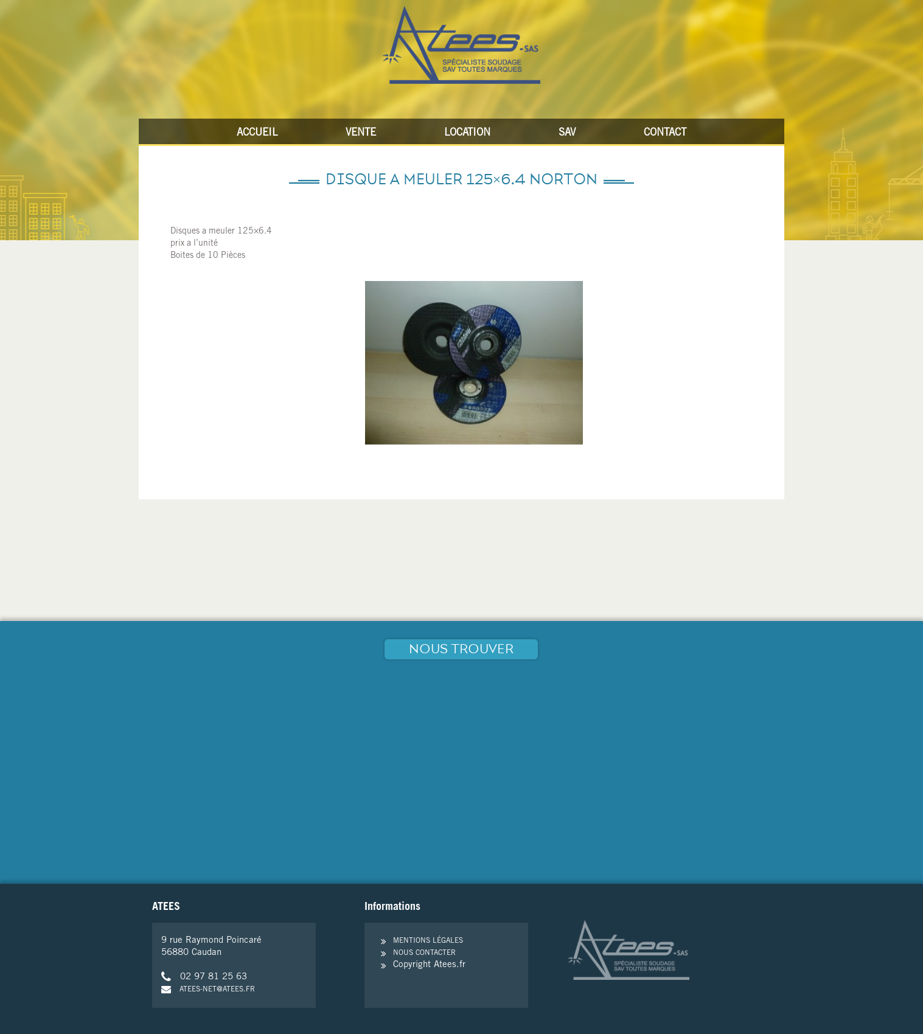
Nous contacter (424, 953)
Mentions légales (428, 941)
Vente (361, 133)
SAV (567, 133)
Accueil (257, 133)
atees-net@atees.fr (208, 989)
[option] (474, 363)
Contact (665, 133)
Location (467, 133)
